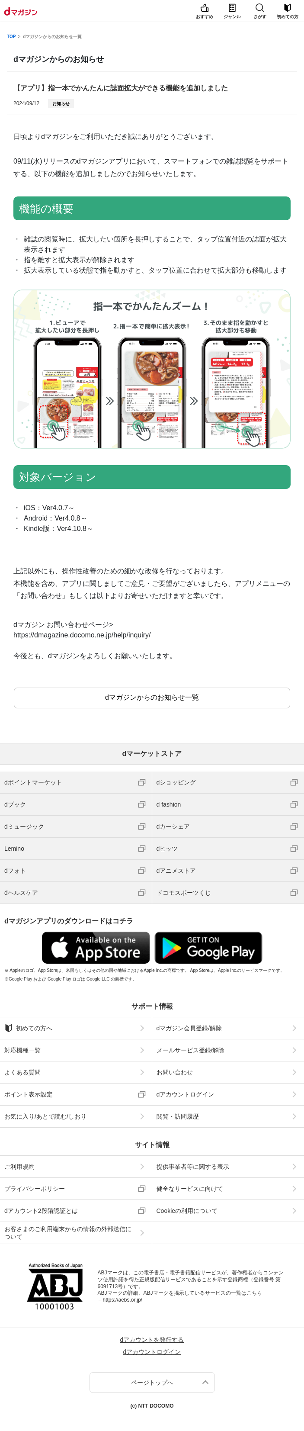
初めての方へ (28, 1028)
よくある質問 (22, 1072)
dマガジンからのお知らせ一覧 (52, 37)
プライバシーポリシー (34, 1188)
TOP (11, 37)
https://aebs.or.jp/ (122, 1300)
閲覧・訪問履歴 (178, 1116)
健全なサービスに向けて (190, 1188)
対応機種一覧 (22, 1050)
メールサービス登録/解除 (191, 1050)
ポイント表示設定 (28, 1094)
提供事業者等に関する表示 (193, 1166)
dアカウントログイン (185, 1094)
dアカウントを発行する (152, 1339)
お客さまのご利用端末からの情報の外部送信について (67, 1232)
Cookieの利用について (187, 1210)
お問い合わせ (175, 1072)
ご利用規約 (19, 1166)
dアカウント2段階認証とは (41, 1210)
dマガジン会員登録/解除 (189, 1028)
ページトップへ (152, 1382)
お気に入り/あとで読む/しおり (45, 1116)
